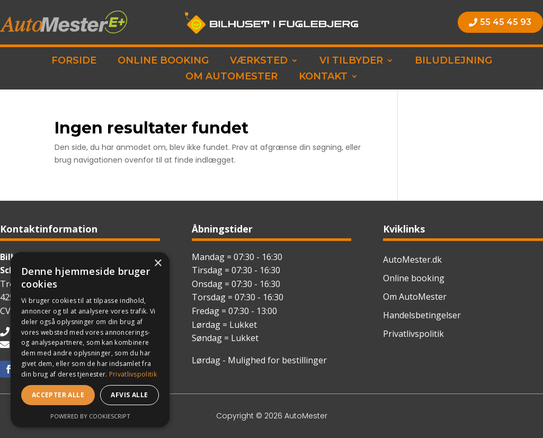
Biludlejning (453, 61)
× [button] (158, 263)
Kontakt (323, 77)
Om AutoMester (231, 77)
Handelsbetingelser (422, 315)
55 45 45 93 (505, 22)
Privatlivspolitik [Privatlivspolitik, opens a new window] (133, 374)
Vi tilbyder (351, 61)
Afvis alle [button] (129, 394)
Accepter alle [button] (58, 394)
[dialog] (90, 339)
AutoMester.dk (412, 259)
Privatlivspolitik (413, 333)
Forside (73, 61)
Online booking (163, 61)
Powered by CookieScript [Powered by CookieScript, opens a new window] (90, 416)
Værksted (259, 61)
